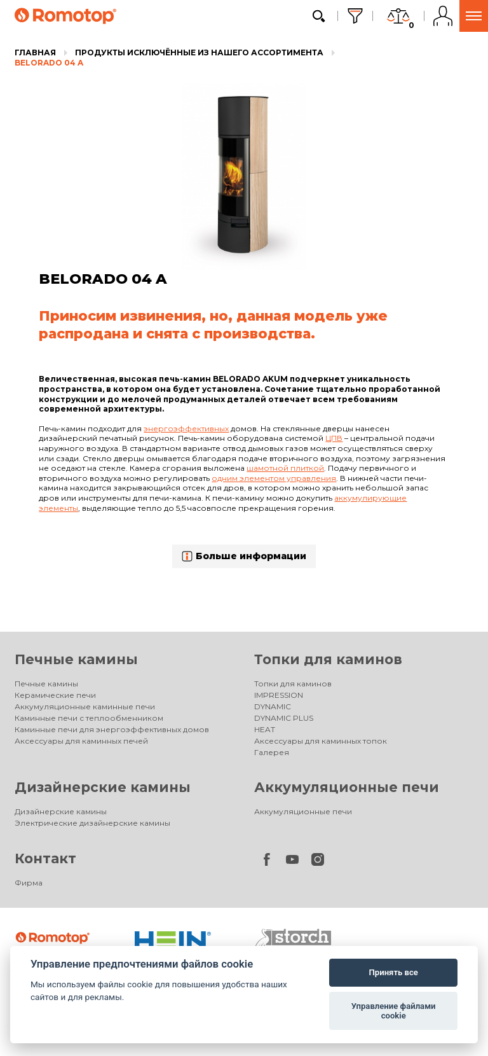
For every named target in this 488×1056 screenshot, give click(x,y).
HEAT (264, 729)
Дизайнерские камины (103, 787)
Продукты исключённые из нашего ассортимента (199, 52)
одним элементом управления (274, 478)
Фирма (29, 882)
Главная (35, 52)
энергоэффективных (186, 428)
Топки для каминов (328, 659)
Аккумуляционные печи (346, 787)
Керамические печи (55, 695)
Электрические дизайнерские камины (92, 823)
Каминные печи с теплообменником (89, 718)
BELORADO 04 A (49, 62)
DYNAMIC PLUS (283, 718)
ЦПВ (333, 438)
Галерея (271, 752)
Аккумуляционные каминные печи (85, 706)
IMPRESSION (278, 695)
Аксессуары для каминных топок (320, 741)
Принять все (393, 972)
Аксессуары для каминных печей (81, 741)
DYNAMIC (272, 706)
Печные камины (76, 659)
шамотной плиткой (285, 468)
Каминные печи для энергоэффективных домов (112, 729)
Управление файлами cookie (393, 1011)
